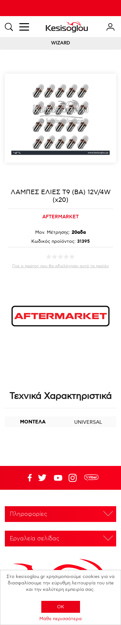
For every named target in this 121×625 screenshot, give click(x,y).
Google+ (73, 477)
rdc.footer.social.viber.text (91, 477)
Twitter (58, 477)
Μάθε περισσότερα (60, 618)
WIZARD (60, 43)
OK (60, 607)
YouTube (42, 477)
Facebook (26, 477)
